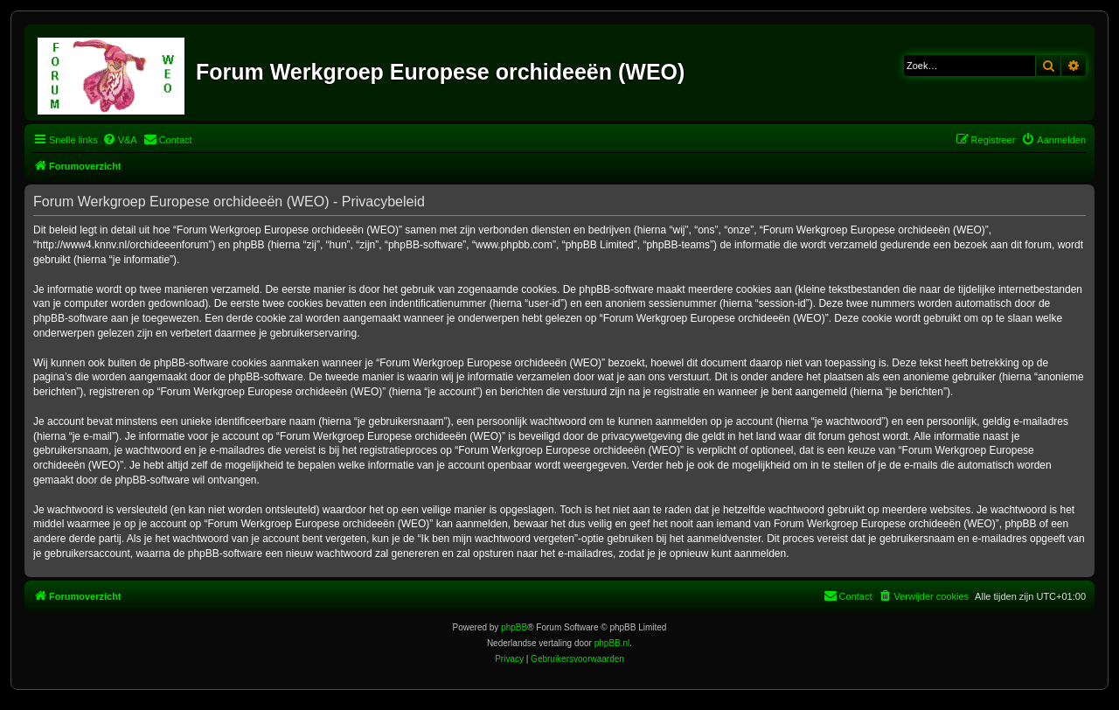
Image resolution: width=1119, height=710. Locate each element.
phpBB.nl (612, 643)
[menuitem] (119, 139)
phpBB (514, 627)
